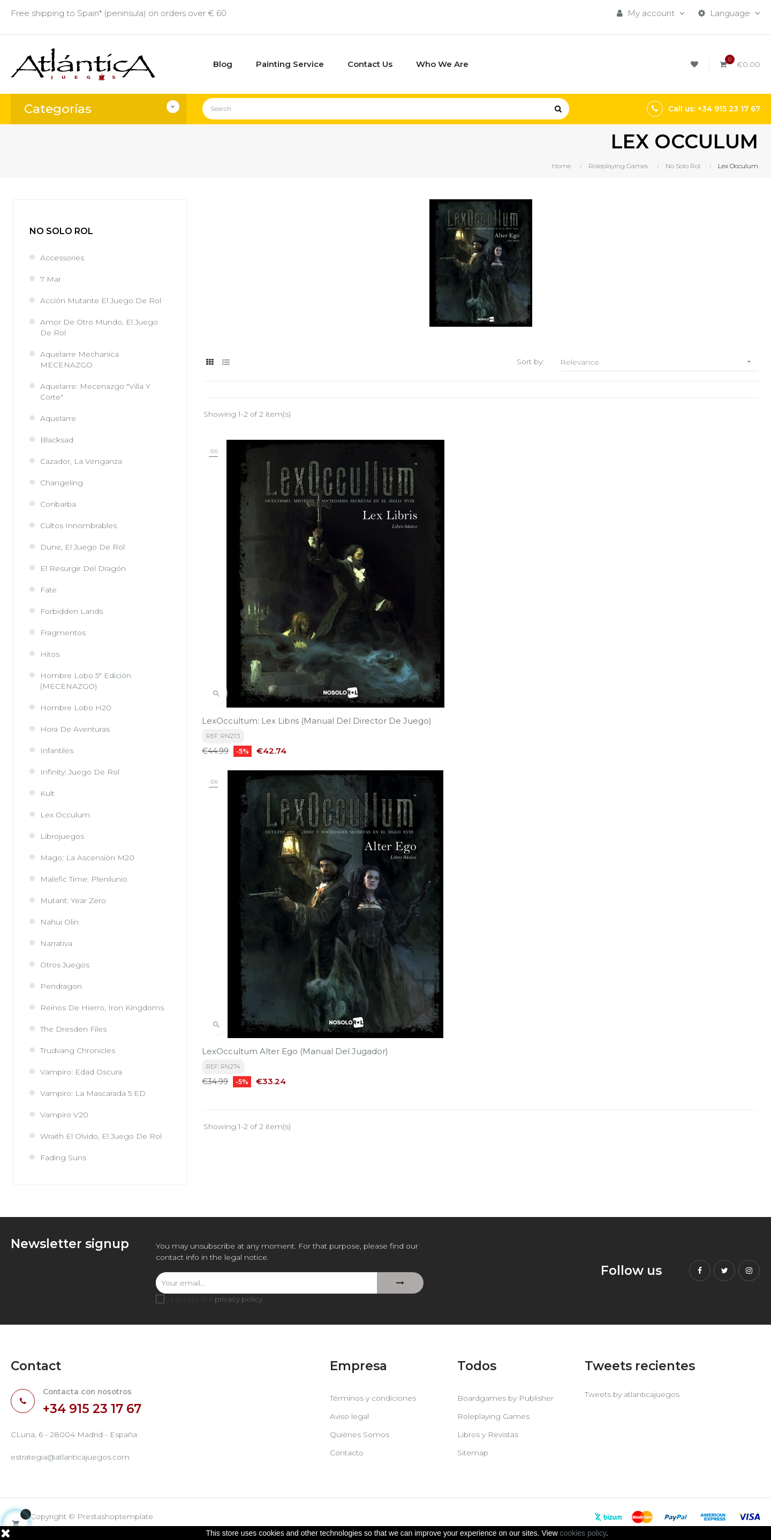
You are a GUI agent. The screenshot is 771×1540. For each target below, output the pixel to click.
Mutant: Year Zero (75, 900)
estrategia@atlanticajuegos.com (75, 1461)
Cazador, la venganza (84, 461)
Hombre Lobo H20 (78, 707)
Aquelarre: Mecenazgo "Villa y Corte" (98, 391)
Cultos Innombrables (80, 525)
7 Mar (51, 279)
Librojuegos (63, 836)
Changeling (62, 482)
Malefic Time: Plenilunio (86, 879)
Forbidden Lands (73, 611)
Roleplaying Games (495, 1419)
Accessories (63, 257)
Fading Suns (64, 1157)
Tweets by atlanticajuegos (636, 1398)
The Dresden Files (75, 1029)
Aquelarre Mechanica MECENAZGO (82, 359)
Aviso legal (351, 1419)
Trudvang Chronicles (80, 1050)
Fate (49, 589)
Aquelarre (59, 418)
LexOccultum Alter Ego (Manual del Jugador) (467, 633)
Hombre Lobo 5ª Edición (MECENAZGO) (89, 680)
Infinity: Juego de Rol (82, 772)
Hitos (50, 654)
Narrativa (57, 943)
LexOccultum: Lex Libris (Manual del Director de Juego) (277, 633)
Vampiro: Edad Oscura (83, 1071)
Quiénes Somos (361, 1437)
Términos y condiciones (376, 1401)
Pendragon (62, 986)
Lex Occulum (66, 814)
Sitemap (474, 1456)
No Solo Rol (61, 231)
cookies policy (583, 1533)
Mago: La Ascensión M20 (89, 857)
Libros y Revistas (489, 1437)
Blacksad (58, 439)
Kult (48, 793)
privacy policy (238, 1301)
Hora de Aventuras (77, 729)
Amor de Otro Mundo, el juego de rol (102, 327)
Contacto (348, 1456)
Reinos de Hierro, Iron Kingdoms (105, 1007)
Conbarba (59, 504)
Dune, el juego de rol (85, 547)
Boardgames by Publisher (508, 1401)
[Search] (385, 108)
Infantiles (57, 750)
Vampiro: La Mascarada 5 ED (96, 1093)
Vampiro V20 (65, 1114)
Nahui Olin (60, 922)
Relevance (659, 361)
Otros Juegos (66, 964)
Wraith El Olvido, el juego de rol (104, 1136)
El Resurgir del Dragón (84, 568)
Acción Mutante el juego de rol (105, 300)
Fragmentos (64, 632)
